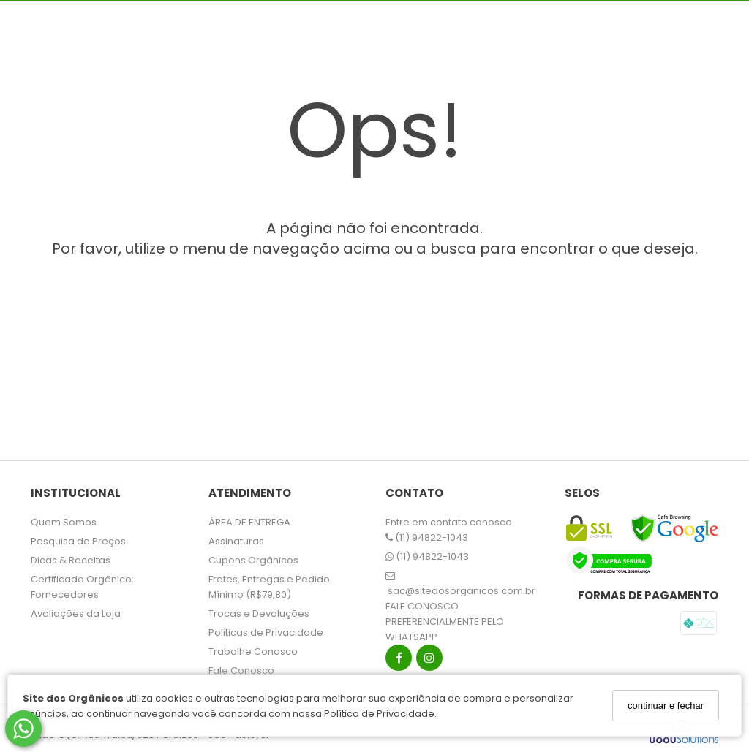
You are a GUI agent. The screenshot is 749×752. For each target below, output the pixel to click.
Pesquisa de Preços (78, 541)
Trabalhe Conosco (253, 651)
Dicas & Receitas (70, 560)
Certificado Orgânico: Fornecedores (82, 586)
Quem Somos (64, 522)
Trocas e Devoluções (258, 613)
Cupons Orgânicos (253, 560)
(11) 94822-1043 (426, 537)
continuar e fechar (666, 705)
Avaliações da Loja (76, 613)
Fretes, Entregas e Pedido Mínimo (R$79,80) (269, 586)
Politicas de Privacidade (265, 632)
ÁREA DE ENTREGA (249, 522)
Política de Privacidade (379, 714)
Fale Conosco (241, 670)
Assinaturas (236, 541)
